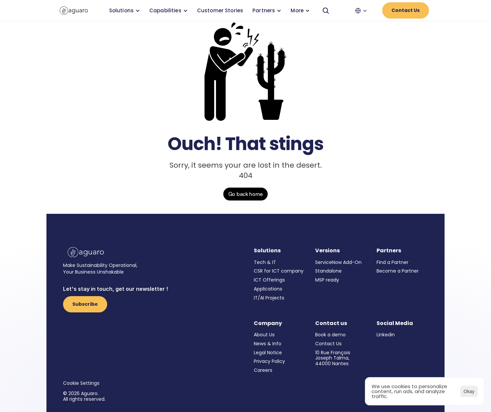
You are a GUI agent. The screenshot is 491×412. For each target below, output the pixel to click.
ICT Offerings (269, 280)
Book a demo (330, 334)
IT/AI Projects (269, 297)
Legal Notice (268, 352)
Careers (263, 370)
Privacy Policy (269, 361)
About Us (264, 334)
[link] (74, 10)
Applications (268, 289)
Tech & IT (265, 262)
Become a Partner (398, 271)
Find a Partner (392, 262)
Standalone (328, 271)
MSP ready (327, 280)
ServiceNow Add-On (338, 262)
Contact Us (328, 343)
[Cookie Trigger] (81, 383)
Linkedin (386, 334)
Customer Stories (220, 10)
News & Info (267, 343)
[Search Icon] (325, 10)
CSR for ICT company (279, 271)
